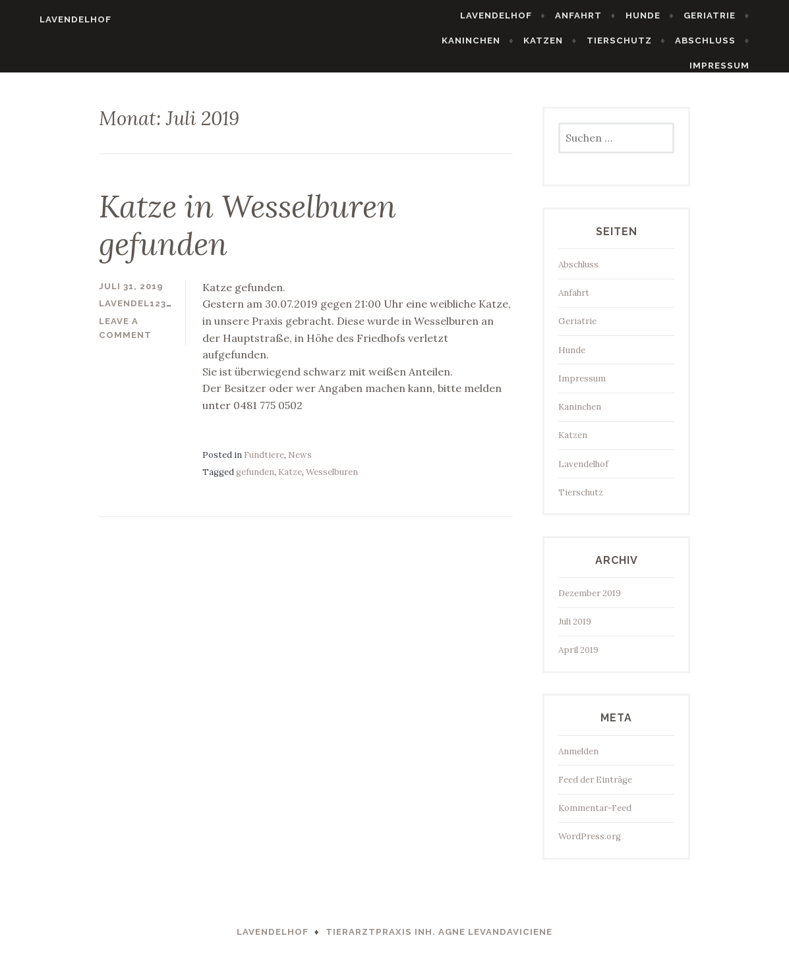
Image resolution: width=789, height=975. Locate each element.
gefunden (255, 480)
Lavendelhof (53, 19)
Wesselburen (332, 480)
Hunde (665, 15)
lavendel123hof (143, 312)
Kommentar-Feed (594, 816)
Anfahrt (601, 15)
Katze (290, 480)
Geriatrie (732, 15)
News (300, 462)
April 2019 (578, 658)
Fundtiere (264, 462)
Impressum (742, 65)
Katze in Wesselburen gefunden (247, 233)
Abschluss (727, 40)
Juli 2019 (574, 630)
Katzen (566, 40)
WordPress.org (589, 844)
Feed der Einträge (595, 788)
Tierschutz (641, 40)
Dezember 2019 (589, 601)
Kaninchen (493, 40)
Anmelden (578, 759)
